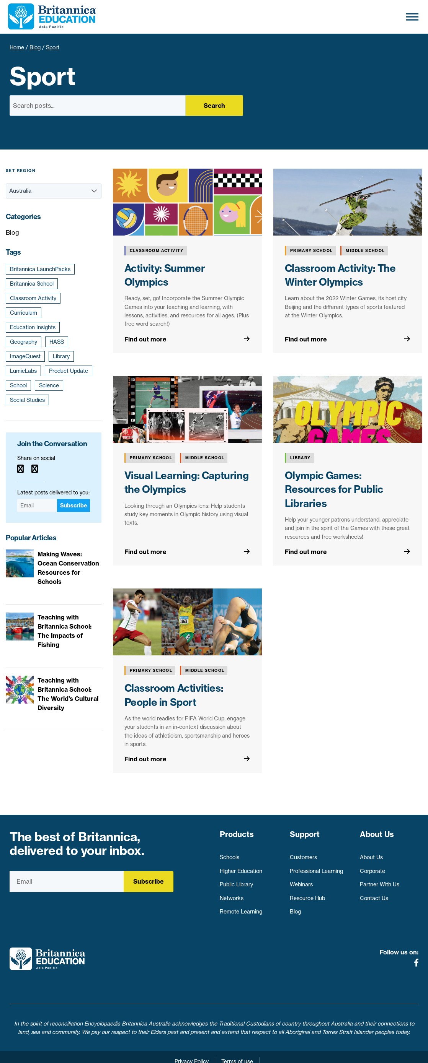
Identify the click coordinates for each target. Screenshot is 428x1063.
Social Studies (27, 400)
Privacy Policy (192, 1044)
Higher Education (241, 867)
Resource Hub (307, 894)
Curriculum (23, 312)
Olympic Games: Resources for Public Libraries (334, 489)
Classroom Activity (33, 298)
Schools (229, 853)
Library (61, 356)
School (18, 385)
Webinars (301, 881)
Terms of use (237, 1044)
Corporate (372, 867)
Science (49, 385)
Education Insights (33, 327)
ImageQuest (25, 356)
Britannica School (32, 283)
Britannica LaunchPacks (40, 269)
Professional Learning (316, 867)
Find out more (145, 339)
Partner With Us (379, 881)
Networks (231, 894)
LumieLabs (23, 370)
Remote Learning (241, 908)
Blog (35, 47)
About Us (371, 853)
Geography (23, 341)
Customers (303, 853)
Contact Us (374, 894)
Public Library (236, 881)
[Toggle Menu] (412, 16)
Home (17, 47)
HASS (56, 341)
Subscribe (73, 505)
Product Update (68, 370)
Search (214, 105)
